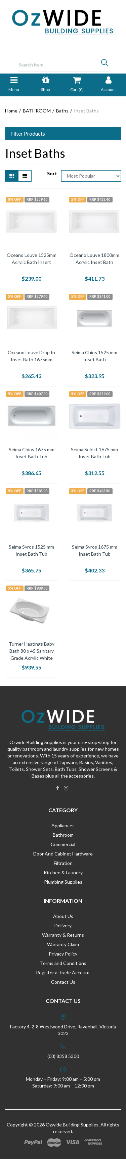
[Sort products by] (91, 176)
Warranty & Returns (63, 935)
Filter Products (27, 134)
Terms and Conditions (63, 963)
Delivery (63, 925)
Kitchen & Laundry (63, 872)
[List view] (25, 176)
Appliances (63, 825)
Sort (51, 173)
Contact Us (63, 982)
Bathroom (63, 835)
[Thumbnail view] (11, 176)
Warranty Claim (63, 944)
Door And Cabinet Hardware (63, 853)
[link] (57, 788)
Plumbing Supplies (63, 882)
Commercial (63, 844)
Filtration (63, 863)
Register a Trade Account (63, 972)
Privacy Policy (63, 954)
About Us (63, 916)
